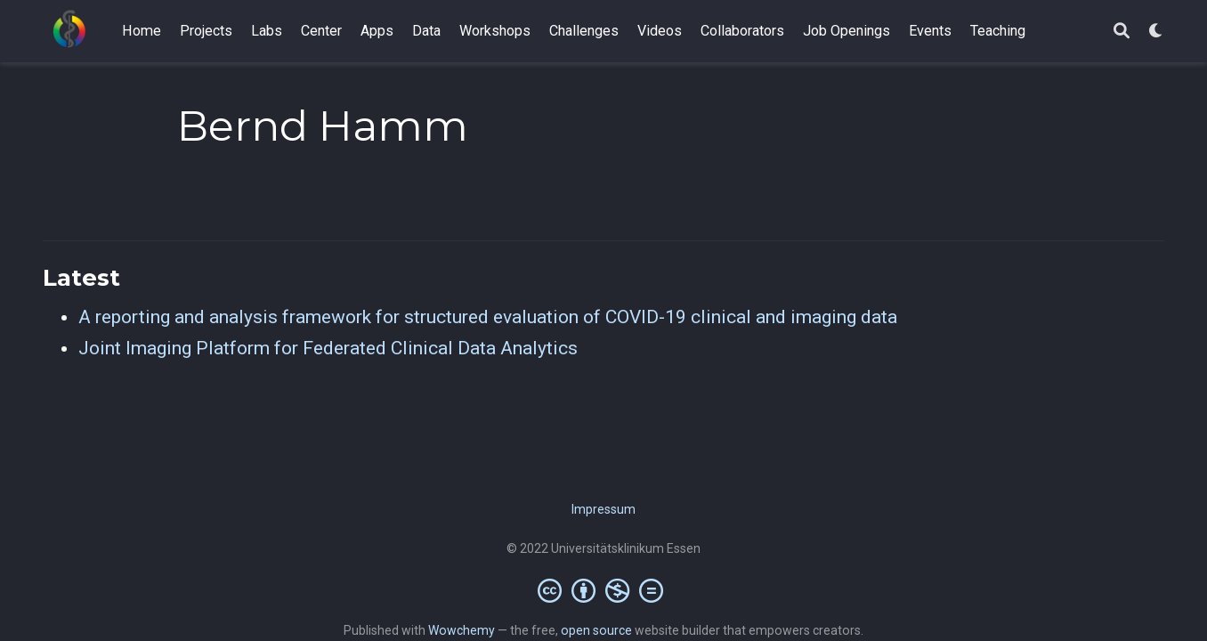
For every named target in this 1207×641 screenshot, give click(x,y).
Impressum (603, 509)
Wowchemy (461, 630)
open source (596, 630)
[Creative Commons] (604, 590)
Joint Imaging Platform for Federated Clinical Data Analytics (328, 348)
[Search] (1122, 31)
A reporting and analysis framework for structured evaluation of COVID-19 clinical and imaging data (487, 317)
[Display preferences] (1156, 31)
